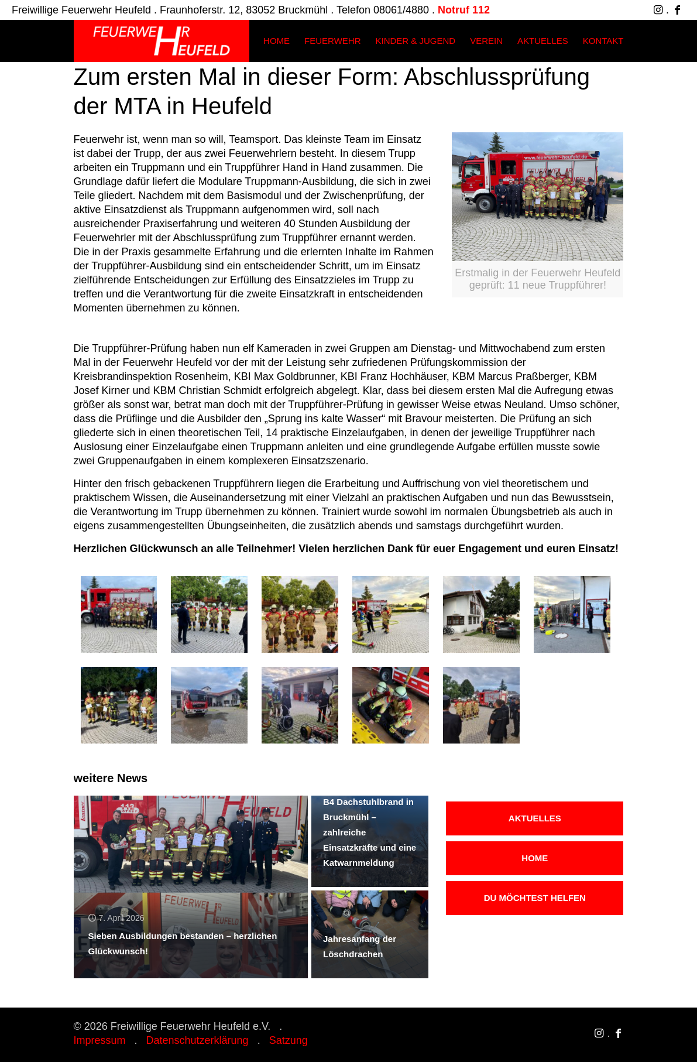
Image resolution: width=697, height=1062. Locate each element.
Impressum (100, 1040)
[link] (537, 214)
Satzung (288, 1040)
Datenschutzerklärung (197, 1040)
